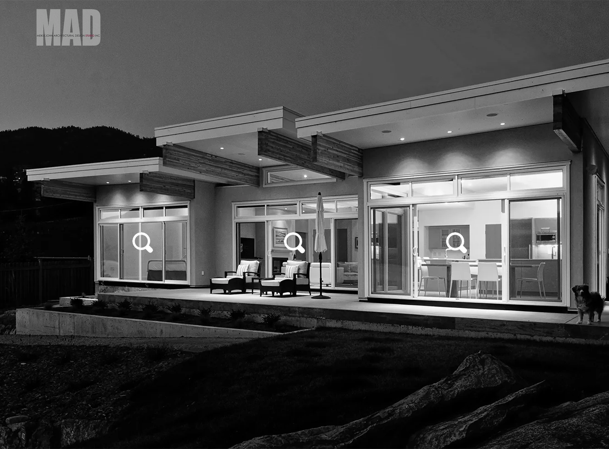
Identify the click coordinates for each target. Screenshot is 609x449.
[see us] (287, 263)
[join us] (468, 263)
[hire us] (149, 263)
